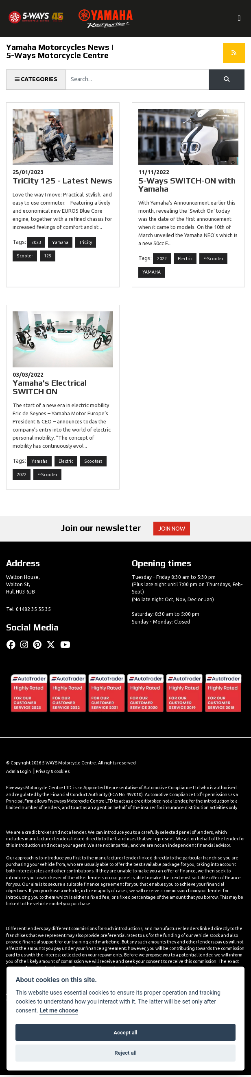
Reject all (125, 1053)
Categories (36, 79)
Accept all (125, 1033)
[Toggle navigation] (239, 18)
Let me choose (58, 1010)
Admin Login (19, 773)
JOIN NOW (171, 530)
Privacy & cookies (54, 773)
